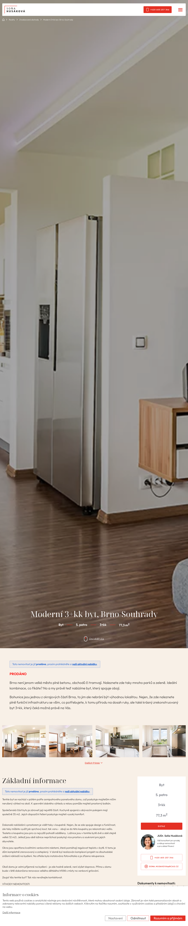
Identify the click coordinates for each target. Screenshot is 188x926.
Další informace (11, 912)
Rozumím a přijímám (168, 918)
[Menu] (180, 10)
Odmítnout (138, 918)
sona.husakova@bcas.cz (164, 866)
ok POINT (3, 20)
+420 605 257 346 (159, 9)
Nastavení (115, 918)
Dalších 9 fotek (92, 762)
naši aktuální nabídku (84, 664)
